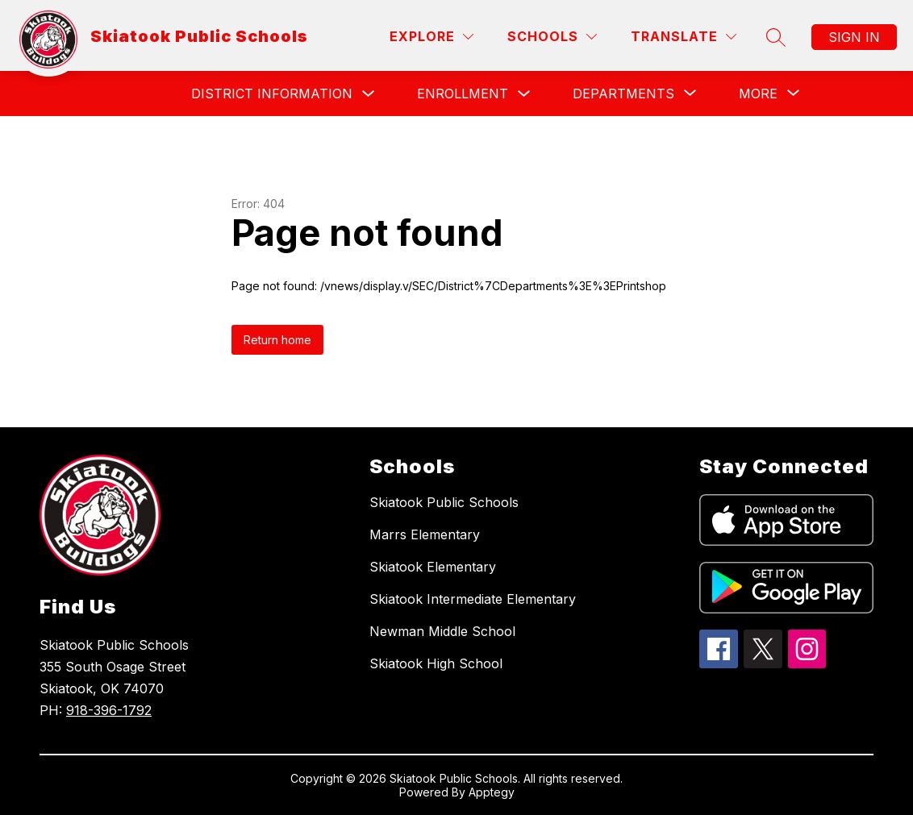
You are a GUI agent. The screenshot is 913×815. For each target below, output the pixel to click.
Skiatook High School (435, 663)
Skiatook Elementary (432, 567)
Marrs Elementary (424, 534)
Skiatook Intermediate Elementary (472, 599)
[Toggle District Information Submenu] (368, 94)
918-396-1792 (109, 710)
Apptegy (492, 792)
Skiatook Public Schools (444, 502)
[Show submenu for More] (758, 93)
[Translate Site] (683, 37)
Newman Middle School (442, 631)
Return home (277, 340)
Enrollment (462, 93)
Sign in (854, 37)
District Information (271, 93)
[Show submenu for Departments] (623, 93)
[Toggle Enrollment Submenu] (524, 94)
